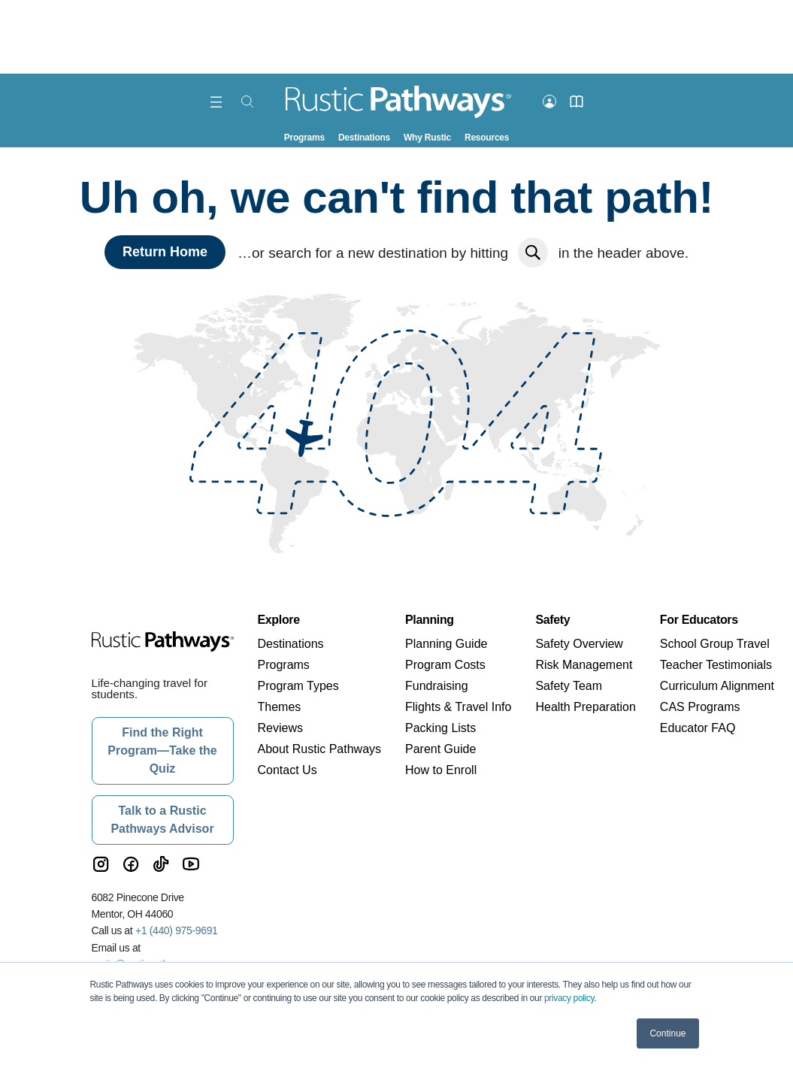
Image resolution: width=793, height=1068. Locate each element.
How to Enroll (441, 770)
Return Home (165, 251)
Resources (487, 137)
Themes (279, 706)
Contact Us (287, 770)
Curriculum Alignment (717, 685)
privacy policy (569, 998)
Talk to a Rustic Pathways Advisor (161, 819)
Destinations (364, 137)
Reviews (280, 728)
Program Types (298, 685)
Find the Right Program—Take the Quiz (162, 750)
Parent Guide (440, 749)
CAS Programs (700, 706)
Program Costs (445, 664)
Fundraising (436, 685)
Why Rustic (427, 137)
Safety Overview (578, 643)
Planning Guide (446, 643)
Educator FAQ (698, 728)
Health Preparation (585, 706)
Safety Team (568, 685)
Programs (304, 137)
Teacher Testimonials (716, 664)
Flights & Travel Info (458, 706)
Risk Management (583, 664)
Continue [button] (667, 1033)
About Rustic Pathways (320, 749)
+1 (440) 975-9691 (176, 930)
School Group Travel (715, 643)
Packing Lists (440, 728)
